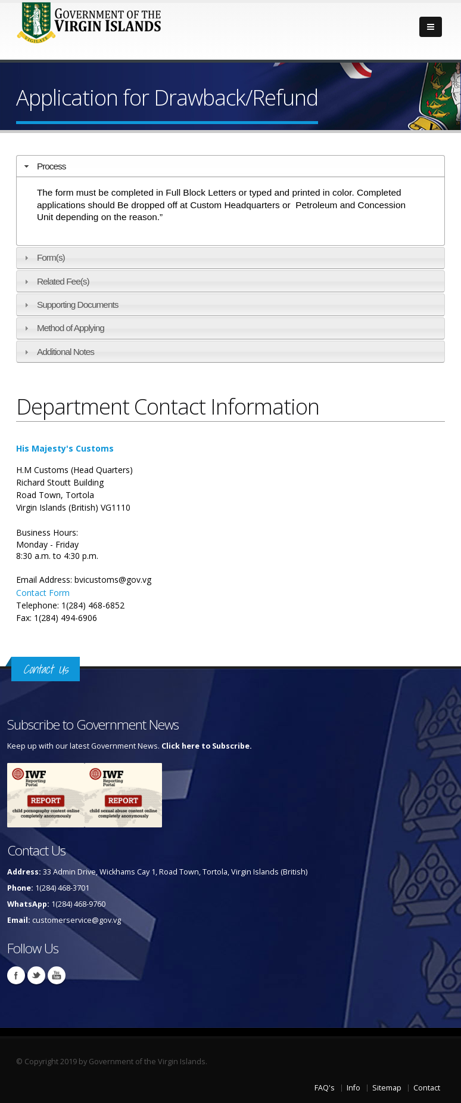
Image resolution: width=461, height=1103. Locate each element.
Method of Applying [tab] (62, 328)
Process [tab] (43, 166)
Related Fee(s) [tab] (55, 281)
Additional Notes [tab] (57, 352)
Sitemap (386, 1088)
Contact (426, 1088)
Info (353, 1088)
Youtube (57, 975)
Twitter (36, 975)
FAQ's (324, 1088)
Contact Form (43, 592)
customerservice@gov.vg (76, 920)
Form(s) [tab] (43, 257)
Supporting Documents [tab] (70, 304)
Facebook (16, 975)
